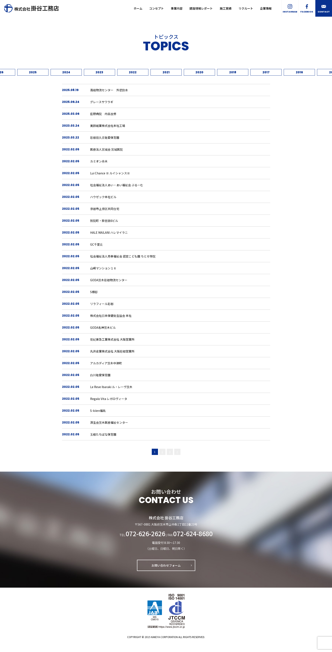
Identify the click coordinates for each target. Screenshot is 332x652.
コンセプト (156, 8)
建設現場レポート (201, 8)
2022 (133, 72)
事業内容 (177, 8)
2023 (99, 72)
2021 (166, 72)
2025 (33, 72)
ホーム (138, 8)
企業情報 (266, 8)
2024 (66, 72)
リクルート (246, 8)
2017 (266, 72)
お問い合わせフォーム (166, 565)
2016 (299, 72)
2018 (232, 72)
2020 (199, 72)
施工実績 (225, 8)
